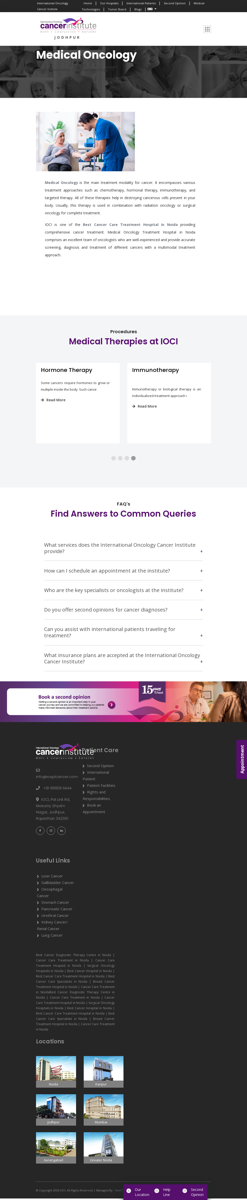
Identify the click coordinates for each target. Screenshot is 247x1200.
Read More (49, 400)
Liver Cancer (52, 877)
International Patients (141, 3)
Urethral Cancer (55, 916)
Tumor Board (117, 9)
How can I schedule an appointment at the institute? (107, 572)
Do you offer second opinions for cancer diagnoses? (105, 611)
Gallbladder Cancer (57, 884)
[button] (113, 459)
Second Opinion (175, 3)
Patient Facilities (101, 786)
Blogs (138, 9)
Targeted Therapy (62, 370)
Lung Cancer (52, 936)
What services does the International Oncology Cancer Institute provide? (120, 549)
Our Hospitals (109, 3)
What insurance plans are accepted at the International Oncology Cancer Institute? (122, 659)
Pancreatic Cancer (57, 910)
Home (88, 3)
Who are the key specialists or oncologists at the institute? (113, 591)
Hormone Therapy (154, 370)
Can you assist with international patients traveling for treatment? (109, 633)
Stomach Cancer (55, 903)
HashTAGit (121, 1192)
